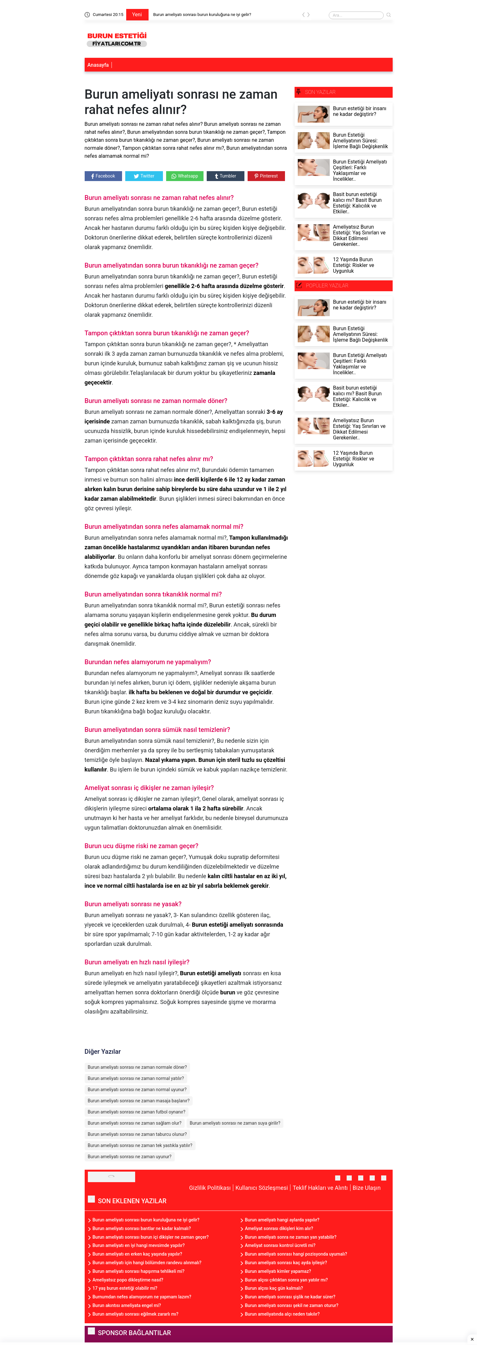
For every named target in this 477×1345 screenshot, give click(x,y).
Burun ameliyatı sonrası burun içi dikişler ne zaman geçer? (151, 1237)
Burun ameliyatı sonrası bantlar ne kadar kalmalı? (142, 1228)
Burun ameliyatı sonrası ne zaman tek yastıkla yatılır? (140, 1145)
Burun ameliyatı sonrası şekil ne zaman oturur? (292, 1305)
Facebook (103, 176)
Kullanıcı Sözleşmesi (261, 1187)
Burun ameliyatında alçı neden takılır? (282, 1314)
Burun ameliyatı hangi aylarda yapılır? (282, 1219)
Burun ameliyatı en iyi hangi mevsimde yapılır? (139, 1245)
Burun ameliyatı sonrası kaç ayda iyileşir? (286, 1262)
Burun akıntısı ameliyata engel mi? (127, 1305)
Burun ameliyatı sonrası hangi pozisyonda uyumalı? (296, 1254)
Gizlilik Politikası (210, 1187)
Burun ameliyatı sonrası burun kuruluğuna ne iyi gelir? (202, 14)
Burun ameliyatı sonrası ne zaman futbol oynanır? (137, 1111)
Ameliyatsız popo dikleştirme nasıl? (128, 1279)
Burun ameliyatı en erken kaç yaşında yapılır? (137, 1254)
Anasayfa (98, 65)
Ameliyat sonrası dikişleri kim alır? (279, 1228)
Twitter (144, 176)
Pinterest (266, 176)
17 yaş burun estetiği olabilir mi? (125, 1288)
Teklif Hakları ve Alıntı (320, 1187)
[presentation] (303, 15)
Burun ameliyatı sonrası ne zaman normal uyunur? (137, 1089)
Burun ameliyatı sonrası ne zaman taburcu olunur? (137, 1134)
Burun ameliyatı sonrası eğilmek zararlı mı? (136, 1314)
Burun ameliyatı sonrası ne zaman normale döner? (137, 1067)
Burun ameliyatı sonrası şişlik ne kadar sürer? (290, 1296)
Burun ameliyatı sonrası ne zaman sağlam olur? (134, 1123)
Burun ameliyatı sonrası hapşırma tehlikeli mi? (139, 1271)
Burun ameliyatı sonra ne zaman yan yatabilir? (291, 1237)
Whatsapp (185, 176)
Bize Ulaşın (367, 1187)
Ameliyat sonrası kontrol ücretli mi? (280, 1245)
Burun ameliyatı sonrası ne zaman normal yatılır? (136, 1078)
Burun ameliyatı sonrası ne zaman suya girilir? (235, 1123)
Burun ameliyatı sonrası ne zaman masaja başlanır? (139, 1100)
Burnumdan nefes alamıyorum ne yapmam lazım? (142, 1296)
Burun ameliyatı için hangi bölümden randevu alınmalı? (147, 1262)
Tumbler (225, 176)
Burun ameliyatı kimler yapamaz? (278, 1271)
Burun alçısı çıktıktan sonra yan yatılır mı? (286, 1279)
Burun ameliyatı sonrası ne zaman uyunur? (130, 1156)
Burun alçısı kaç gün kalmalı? (274, 1288)
